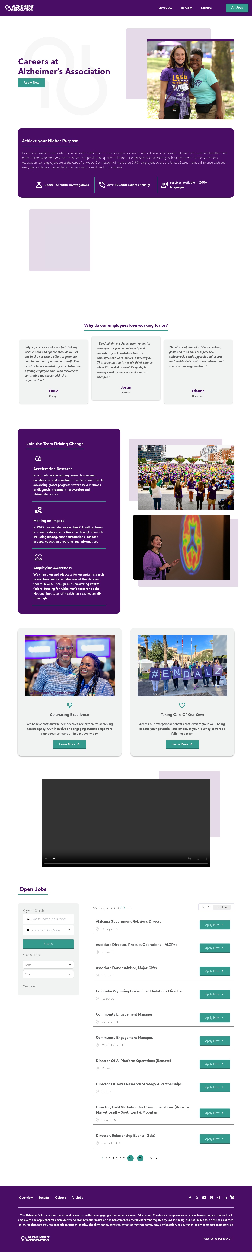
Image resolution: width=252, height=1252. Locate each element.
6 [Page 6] (120, 1158)
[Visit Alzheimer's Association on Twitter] (197, 1198)
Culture (206, 8)
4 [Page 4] (113, 1158)
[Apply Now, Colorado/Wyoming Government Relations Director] (215, 994)
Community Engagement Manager (124, 1014)
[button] (69, 930)
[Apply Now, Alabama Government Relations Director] (215, 924)
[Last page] (140, 1158)
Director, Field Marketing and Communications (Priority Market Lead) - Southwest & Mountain (142, 1110)
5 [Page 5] (117, 1158)
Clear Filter (29, 986)
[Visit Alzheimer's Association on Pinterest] (211, 1198)
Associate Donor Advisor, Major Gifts (126, 967)
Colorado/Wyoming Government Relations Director (139, 991)
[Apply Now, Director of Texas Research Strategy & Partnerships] (215, 1087)
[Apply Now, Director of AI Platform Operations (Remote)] (215, 1064)
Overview (165, 8)
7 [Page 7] (124, 1158)
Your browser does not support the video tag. (126, 823)
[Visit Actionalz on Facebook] (190, 1198)
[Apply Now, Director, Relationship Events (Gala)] (215, 1139)
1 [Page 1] (103, 1158)
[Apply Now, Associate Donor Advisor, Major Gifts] (215, 971)
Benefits (186, 8)
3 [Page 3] (110, 1158)
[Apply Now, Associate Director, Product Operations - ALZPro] (215, 948)
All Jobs (77, 1198)
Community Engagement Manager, (124, 1037)
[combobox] (50, 930)
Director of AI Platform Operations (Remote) (133, 1060)
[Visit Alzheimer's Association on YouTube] (204, 1198)
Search (48, 944)
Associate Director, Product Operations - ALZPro (136, 944)
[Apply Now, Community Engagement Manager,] (215, 1041)
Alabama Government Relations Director (129, 921)
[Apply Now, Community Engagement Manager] (215, 1017)
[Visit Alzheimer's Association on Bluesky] (232, 1197)
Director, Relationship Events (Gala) (125, 1135)
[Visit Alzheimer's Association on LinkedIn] (225, 1198)
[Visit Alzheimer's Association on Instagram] (218, 1198)
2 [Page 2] (106, 1158)
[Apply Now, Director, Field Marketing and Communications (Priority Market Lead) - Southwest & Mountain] (215, 1113)
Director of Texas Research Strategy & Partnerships (139, 1084)
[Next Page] (130, 1158)
